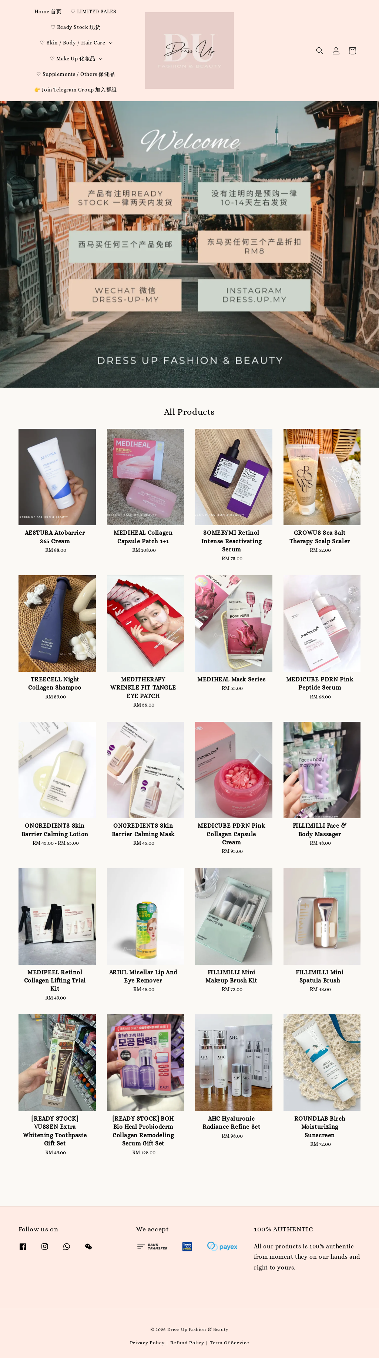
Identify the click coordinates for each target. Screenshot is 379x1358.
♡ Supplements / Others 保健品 (75, 74)
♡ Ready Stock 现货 (76, 27)
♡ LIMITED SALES (94, 11)
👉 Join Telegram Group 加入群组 (75, 90)
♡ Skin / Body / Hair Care (72, 43)
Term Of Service (229, 1342)
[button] (320, 51)
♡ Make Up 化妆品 (72, 58)
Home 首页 (47, 11)
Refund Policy (187, 1342)
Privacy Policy (147, 1342)
